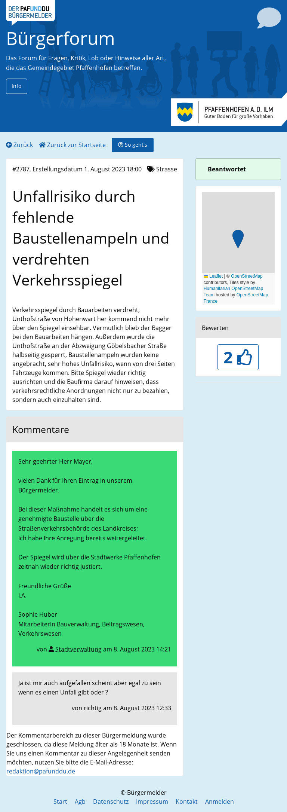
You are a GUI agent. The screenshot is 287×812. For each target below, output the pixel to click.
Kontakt (187, 801)
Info (16, 85)
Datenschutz (111, 801)
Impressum (152, 801)
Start (60, 801)
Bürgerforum (60, 38)
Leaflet (213, 276)
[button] (238, 240)
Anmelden (219, 801)
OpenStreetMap (247, 276)
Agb (80, 801)
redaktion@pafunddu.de (40, 771)
